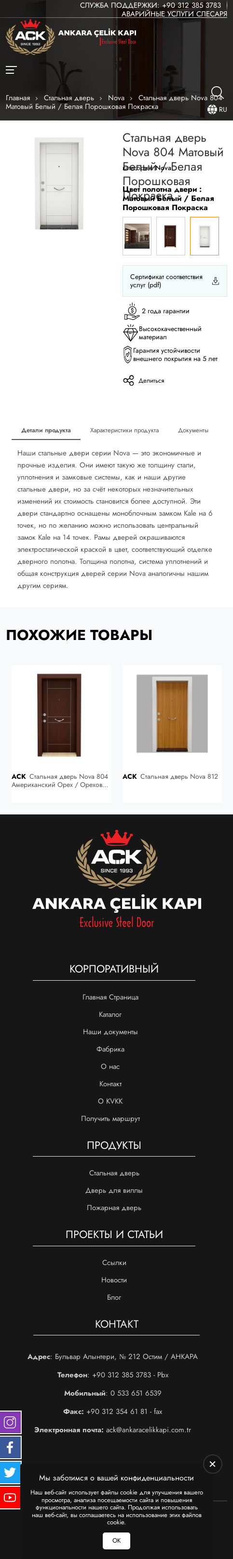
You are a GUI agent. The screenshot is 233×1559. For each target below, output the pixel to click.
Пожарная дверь (114, 1207)
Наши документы (110, 1031)
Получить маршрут (110, 1118)
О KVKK (110, 1101)
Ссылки (114, 1262)
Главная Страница (110, 997)
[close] (212, 1464)
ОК (116, 1540)
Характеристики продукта (124, 430)
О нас (110, 1066)
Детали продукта (46, 430)
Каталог (110, 1014)
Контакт (110, 1083)
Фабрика (110, 1049)
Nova (163, 168)
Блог (114, 1297)
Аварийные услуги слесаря (174, 14)
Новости (114, 1280)
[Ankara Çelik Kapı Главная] (71, 38)
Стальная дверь (114, 1173)
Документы (193, 430)
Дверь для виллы (114, 1190)
